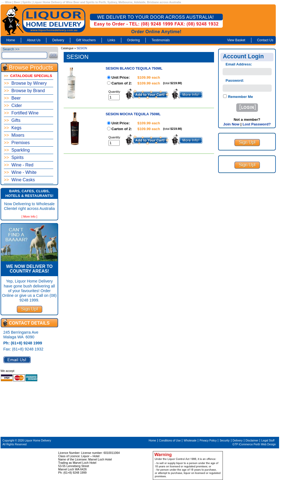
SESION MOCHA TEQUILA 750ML (133, 114)
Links (111, 40)
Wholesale (190, 440)
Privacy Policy (208, 440)
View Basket (236, 40)
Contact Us (265, 40)
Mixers (14, 135)
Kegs (12, 127)
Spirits (14, 157)
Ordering (133, 40)
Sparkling (17, 150)
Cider (13, 105)
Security (224, 440)
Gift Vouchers (86, 40)
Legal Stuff (267, 440)
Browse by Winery (25, 83)
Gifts (12, 120)
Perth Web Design (265, 444)
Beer (12, 98)
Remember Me (240, 97)
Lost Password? (257, 124)
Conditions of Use (170, 440)
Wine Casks (19, 179)
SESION (82, 48)
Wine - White (20, 172)
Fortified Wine (21, 113)
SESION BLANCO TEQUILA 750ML (134, 68)
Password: (235, 80)
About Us (33, 40)
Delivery (58, 40)
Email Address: (239, 64)
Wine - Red (18, 165)
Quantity (114, 91)
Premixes (17, 142)
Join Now (231, 124)
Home (10, 40)
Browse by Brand (24, 90)
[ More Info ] (29, 216)
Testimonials (160, 40)
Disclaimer (252, 440)
